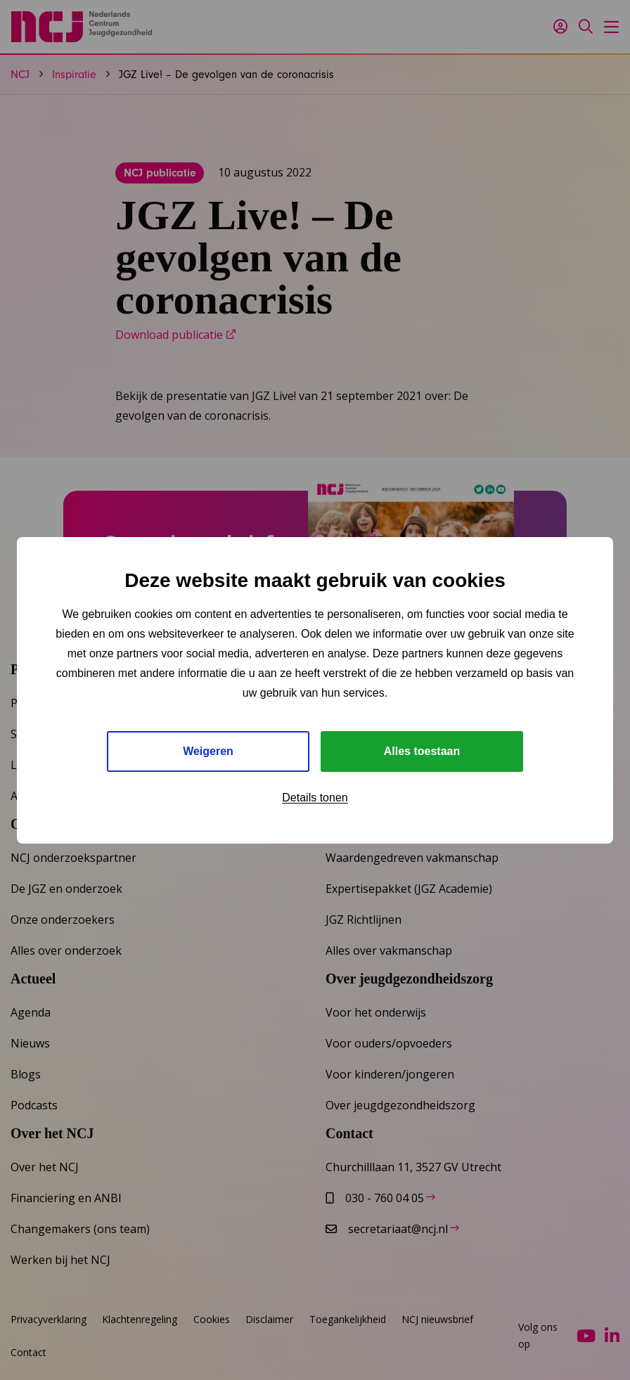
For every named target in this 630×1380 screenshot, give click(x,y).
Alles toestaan (422, 751)
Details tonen (314, 798)
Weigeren (208, 751)
